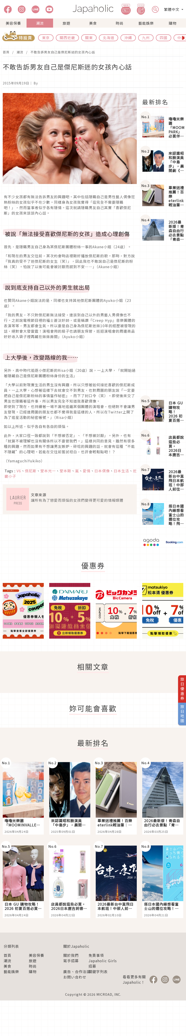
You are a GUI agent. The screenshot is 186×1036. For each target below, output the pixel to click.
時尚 (119, 23)
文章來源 (38, 494)
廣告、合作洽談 (76, 971)
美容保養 (13, 23)
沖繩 (128, 37)
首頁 (6, 52)
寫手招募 (71, 960)
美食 (93, 23)
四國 (163, 37)
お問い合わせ (74, 977)
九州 (146, 37)
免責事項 (96, 955)
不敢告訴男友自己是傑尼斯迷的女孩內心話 (62, 52)
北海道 (108, 37)
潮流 (40, 23)
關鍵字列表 (98, 971)
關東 (89, 37)
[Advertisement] (162, 321)
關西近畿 (67, 37)
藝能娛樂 (146, 23)
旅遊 (66, 23)
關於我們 (71, 955)
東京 (46, 37)
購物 (172, 23)
